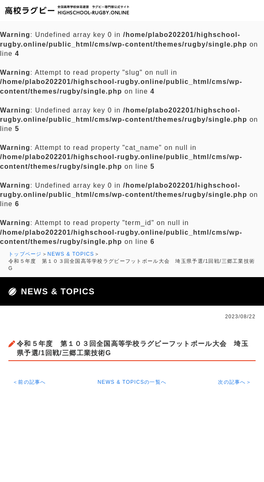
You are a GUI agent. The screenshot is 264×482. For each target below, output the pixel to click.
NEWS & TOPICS (70, 254)
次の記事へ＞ (234, 382)
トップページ (25, 254)
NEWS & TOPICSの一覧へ (132, 382)
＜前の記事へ (29, 382)
